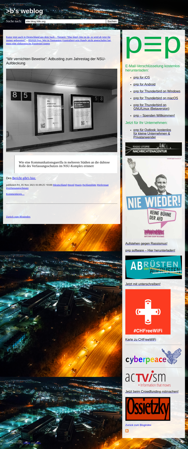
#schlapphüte (89, 184)
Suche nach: (14, 21)
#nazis (78, 184)
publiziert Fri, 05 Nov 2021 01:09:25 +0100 (29, 184)
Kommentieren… (15, 193)
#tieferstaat (103, 184)
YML (38, 442)
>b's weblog (24, 11)
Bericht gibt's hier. (24, 178)
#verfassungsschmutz (17, 188)
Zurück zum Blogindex (138, 425)
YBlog (26, 442)
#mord (71, 184)
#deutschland (60, 184)
